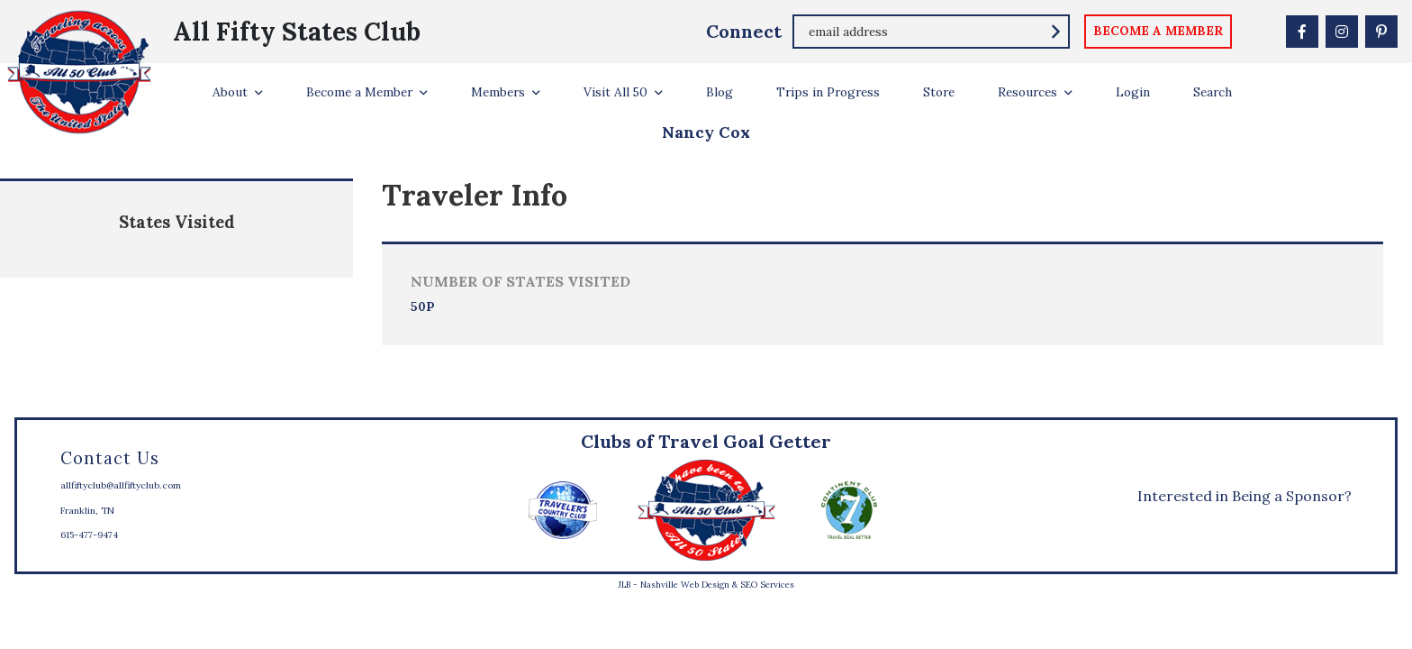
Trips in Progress (828, 92)
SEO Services (767, 584)
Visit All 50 (615, 92)
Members (498, 92)
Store (939, 92)
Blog (719, 92)
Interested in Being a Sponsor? (1244, 496)
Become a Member (359, 92)
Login (1133, 92)
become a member (1158, 31)
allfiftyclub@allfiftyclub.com (120, 485)
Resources (1027, 92)
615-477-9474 (89, 535)
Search (1212, 92)
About (230, 92)
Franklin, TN (87, 510)
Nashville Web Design (684, 584)
